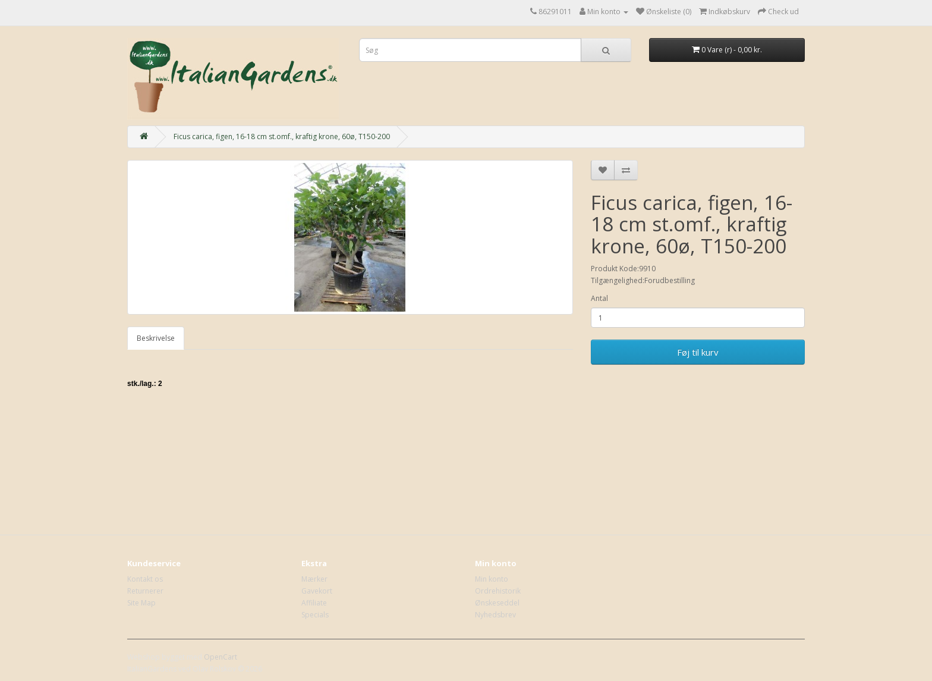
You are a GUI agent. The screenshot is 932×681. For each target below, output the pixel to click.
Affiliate (314, 603)
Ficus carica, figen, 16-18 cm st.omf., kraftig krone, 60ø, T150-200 (282, 136)
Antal (599, 298)
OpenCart (220, 657)
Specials (315, 615)
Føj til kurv (698, 352)
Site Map (141, 603)
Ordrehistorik (498, 591)
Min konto (491, 579)
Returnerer (145, 591)
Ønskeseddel (497, 603)
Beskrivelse (156, 338)
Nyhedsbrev (495, 615)
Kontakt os (145, 579)
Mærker (314, 579)
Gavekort (316, 591)
